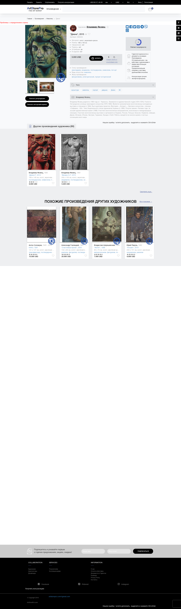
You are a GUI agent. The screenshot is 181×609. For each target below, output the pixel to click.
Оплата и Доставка (97, 571)
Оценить (39, 2)
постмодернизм (96, 70)
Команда (94, 575)
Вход (140, 2)
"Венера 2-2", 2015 (68, 175)
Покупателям (53, 569)
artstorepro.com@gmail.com (59, 596)
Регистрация (148, 2)
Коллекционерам (54, 571)
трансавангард (34, 252)
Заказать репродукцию (37, 98)
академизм (86, 70)
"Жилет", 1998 (99, 248)
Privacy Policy (95, 577)
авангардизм (76, 70)
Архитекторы (32, 571)
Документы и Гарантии (98, 573)
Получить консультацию (66, 2)
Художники (32, 569)
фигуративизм (77, 77)
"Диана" (58, 18)
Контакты (94, 580)
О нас (93, 569)
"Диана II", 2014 (35, 175)
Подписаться (143, 551)
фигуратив (73, 252)
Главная (29, 18)
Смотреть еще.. (146, 192)
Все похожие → (146, 202)
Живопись (49, 18)
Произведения (39, 18)
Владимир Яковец (96, 27)
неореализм (131, 252)
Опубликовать (50, 2)
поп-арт (114, 70)
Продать (30, 2)
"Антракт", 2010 (133, 248)
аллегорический (88, 77)
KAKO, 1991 (33, 248)
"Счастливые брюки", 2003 (71, 248)
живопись (87, 72)
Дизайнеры (32, 573)
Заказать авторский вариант (37, 104)
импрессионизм (100, 252)
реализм (64, 252)
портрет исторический (103, 77)
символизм (106, 70)
